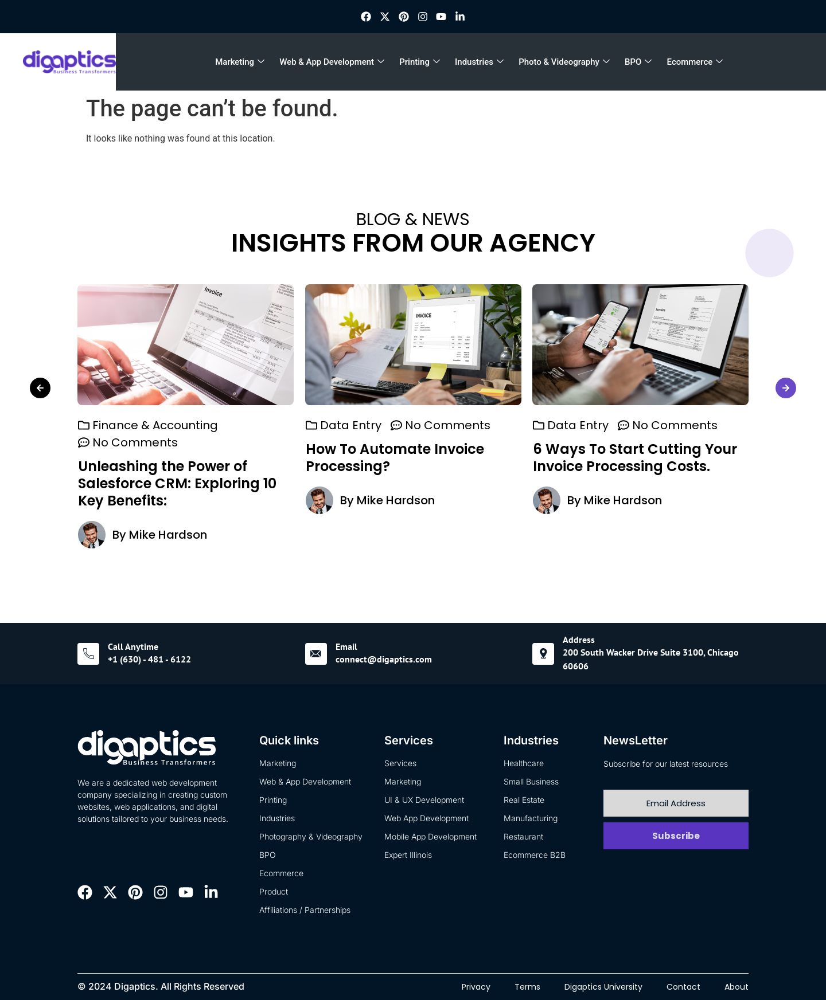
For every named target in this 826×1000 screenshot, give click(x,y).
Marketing (239, 62)
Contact (683, 987)
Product (273, 891)
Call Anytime (133, 646)
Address (579, 639)
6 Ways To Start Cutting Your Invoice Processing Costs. (635, 458)
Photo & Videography (564, 62)
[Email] (316, 654)
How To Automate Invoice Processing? (395, 458)
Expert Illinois (408, 855)
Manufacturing (531, 818)
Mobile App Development (430, 836)
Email (346, 646)
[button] (40, 388)
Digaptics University (603, 987)
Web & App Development (331, 62)
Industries (479, 62)
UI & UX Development (424, 800)
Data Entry (350, 425)
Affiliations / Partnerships (304, 910)
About (736, 987)
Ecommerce (695, 62)
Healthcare (524, 763)
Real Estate (524, 800)
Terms (527, 987)
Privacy (476, 987)
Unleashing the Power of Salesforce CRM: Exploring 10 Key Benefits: (177, 483)
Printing (419, 62)
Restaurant (523, 836)
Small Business (531, 781)
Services (400, 763)
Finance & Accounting (155, 425)
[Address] (543, 654)
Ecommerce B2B (535, 855)
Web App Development (426, 818)
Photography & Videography (311, 836)
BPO (638, 62)
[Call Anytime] (88, 654)
